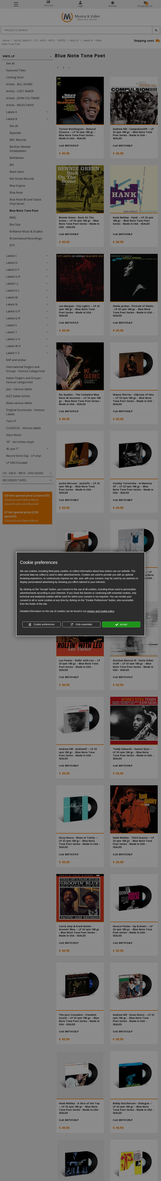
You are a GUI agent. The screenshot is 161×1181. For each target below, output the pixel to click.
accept (121, 624)
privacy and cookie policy (100, 611)
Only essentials (81, 624)
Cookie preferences (41, 624)
